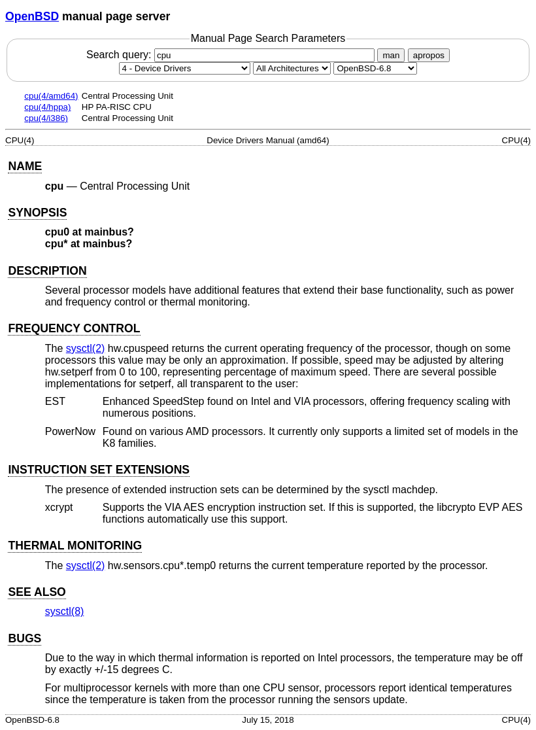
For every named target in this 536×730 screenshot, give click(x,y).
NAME (25, 166)
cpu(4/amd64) (51, 96)
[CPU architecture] (292, 68)
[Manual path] (375, 68)
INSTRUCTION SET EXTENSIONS (99, 469)
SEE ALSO (36, 592)
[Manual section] (184, 68)
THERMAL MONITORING (75, 545)
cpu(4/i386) (46, 118)
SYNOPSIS (37, 212)
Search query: (232, 54)
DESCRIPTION (47, 270)
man (390, 55)
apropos (428, 55)
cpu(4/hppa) (47, 107)
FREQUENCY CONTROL (74, 328)
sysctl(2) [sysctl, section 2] (85, 348)
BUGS (24, 638)
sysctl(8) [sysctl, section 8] (64, 611)
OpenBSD (32, 16)
